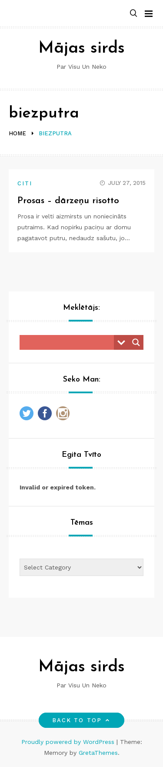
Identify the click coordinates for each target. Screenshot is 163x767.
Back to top (81, 720)
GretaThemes (98, 752)
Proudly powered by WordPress (68, 741)
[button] (133, 13)
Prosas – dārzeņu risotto (68, 200)
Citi (24, 183)
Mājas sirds (81, 48)
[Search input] (69, 342)
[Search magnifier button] (136, 342)
